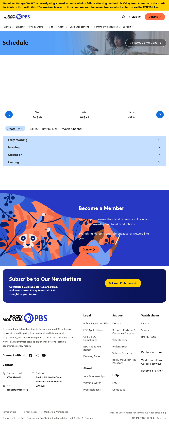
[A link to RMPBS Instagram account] (37, 355)
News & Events (37, 27)
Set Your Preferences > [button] (123, 283)
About (63, 27)
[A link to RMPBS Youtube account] (44, 355)
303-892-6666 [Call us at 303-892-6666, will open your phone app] (14, 377)
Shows (145, 330)
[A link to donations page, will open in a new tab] (89, 249)
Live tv (145, 323)
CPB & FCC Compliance (90, 338)
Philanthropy (119, 346)
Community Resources (107, 27)
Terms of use (9, 412)
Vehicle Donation (122, 353)
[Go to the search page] (123, 16)
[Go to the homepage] (17, 17)
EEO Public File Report (92, 348)
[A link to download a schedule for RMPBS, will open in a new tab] (145, 43)
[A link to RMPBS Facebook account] (31, 355)
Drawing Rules (91, 356)
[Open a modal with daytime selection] (159, 140)
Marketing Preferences (56, 412)
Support (128, 27)
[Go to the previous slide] (9, 114)
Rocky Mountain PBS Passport (124, 361)
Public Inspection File (95, 323)
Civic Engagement (81, 27)
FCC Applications (93, 330)
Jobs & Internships (94, 376)
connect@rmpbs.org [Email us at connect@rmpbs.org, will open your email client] (17, 389)
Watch (9, 27)
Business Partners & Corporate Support (124, 331)
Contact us (118, 389)
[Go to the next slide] (160, 114)
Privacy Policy (30, 412)
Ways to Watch (92, 382)
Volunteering (120, 340)
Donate (155, 16)
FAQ (114, 382)
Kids (52, 27)
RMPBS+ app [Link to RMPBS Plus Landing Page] (148, 336)
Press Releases (92, 389)
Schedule (21, 27)
